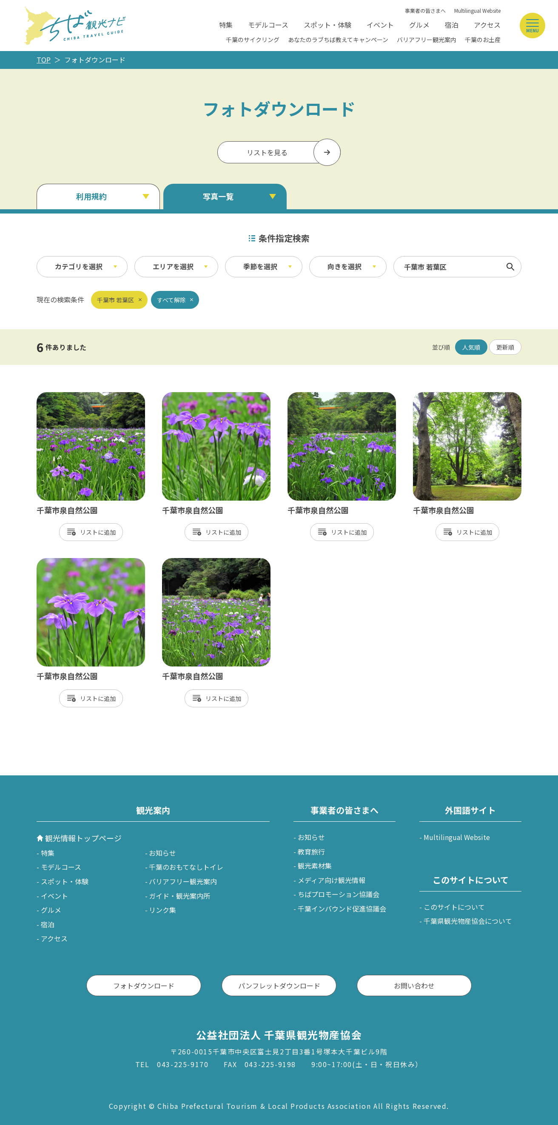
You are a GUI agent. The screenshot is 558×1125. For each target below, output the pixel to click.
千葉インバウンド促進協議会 (342, 908)
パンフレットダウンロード (279, 985)
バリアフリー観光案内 (426, 39)
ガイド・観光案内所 (179, 896)
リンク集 (162, 910)
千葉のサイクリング (252, 39)
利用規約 (91, 196)
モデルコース (268, 24)
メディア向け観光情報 (331, 880)
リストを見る (267, 152)
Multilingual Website (477, 10)
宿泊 (451, 24)
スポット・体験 (327, 24)
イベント (380, 24)
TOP (44, 59)
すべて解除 (171, 300)
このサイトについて (454, 907)
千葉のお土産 (483, 39)
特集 (226, 24)
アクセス (487, 24)
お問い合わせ (414, 985)
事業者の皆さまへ (425, 10)
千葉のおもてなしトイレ (186, 867)
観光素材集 (315, 865)
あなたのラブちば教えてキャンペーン (338, 39)
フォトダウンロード (143, 985)
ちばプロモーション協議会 (338, 894)
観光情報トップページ (83, 837)
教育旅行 (311, 851)
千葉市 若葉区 (115, 300)
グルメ (419, 24)
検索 (510, 267)
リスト (89, 532)
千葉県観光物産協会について (468, 921)
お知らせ (162, 853)
